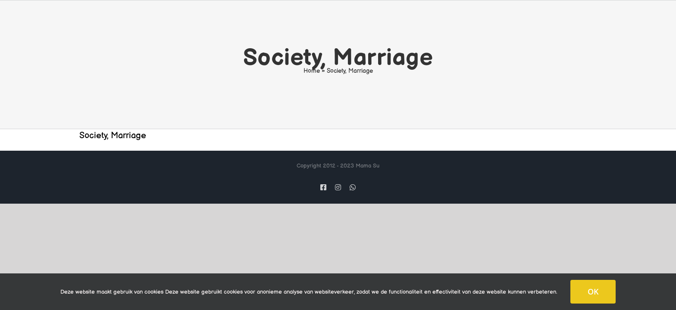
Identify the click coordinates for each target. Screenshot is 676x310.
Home (312, 70)
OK (593, 291)
